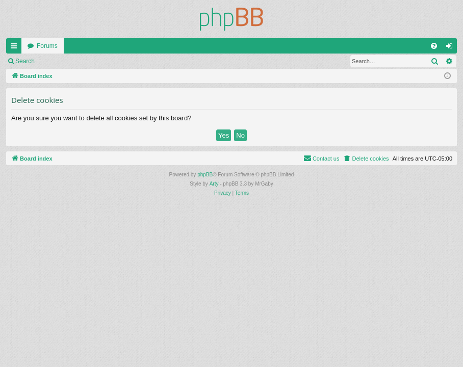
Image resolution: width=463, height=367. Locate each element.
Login (56, 61)
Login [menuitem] (451, 48)
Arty (214, 184)
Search (25, 61)
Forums (47, 45)
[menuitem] (434, 46)
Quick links (15, 48)
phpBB (205, 174)
